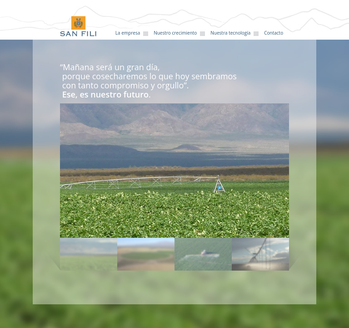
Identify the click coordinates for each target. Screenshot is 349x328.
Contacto (273, 33)
